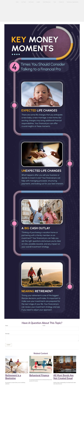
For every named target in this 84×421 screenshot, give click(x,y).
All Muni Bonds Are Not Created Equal (63, 377)
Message (7, 333)
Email (44, 325)
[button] (17, 2)
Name (6, 325)
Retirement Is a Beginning (13, 377)
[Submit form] (8, 344)
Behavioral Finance (39, 375)
